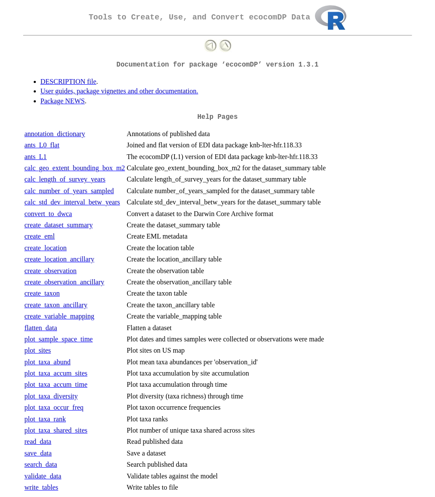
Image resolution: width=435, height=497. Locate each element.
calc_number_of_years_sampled (69, 190)
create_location (46, 248)
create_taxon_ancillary (56, 305)
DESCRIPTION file (68, 81)
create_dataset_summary (59, 225)
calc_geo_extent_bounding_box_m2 (75, 168)
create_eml (40, 236)
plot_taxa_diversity (51, 396)
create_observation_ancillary (65, 282)
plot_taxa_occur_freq (54, 407)
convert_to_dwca (48, 213)
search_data (41, 464)
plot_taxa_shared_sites (56, 430)
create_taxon (42, 293)
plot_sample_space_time (59, 339)
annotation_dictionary (55, 133)
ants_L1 (36, 156)
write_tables (41, 487)
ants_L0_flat (42, 145)
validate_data (43, 476)
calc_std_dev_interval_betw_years (72, 202)
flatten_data (41, 327)
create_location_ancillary (60, 259)
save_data (38, 453)
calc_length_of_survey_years (65, 179)
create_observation (51, 270)
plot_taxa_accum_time (56, 384)
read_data (38, 441)
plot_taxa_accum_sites (56, 373)
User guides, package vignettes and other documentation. (119, 91)
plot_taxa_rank (45, 419)
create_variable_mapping (60, 316)
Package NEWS (63, 101)
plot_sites (38, 350)
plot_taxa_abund (48, 362)
